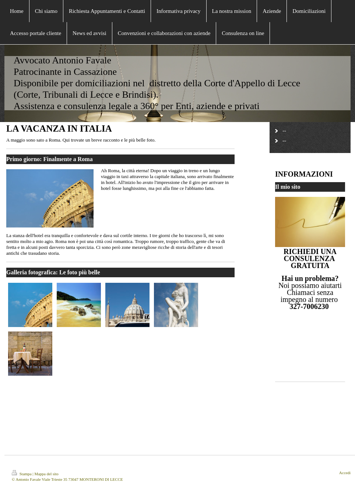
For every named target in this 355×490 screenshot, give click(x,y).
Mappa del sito (46, 474)
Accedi (345, 472)
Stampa (22, 474)
